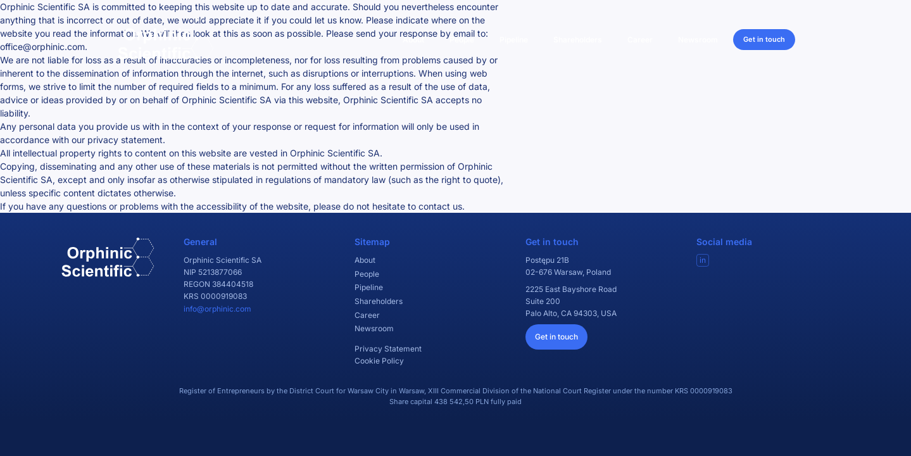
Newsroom (698, 39)
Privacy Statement (388, 348)
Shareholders (577, 39)
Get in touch (764, 39)
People (461, 39)
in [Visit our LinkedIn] (703, 260)
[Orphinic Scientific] (165, 39)
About (413, 39)
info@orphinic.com (217, 309)
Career (640, 39)
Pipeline (513, 39)
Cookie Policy (379, 360)
